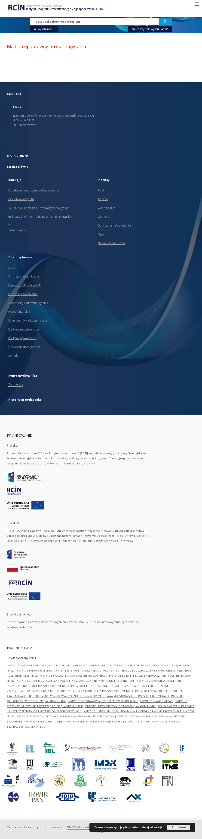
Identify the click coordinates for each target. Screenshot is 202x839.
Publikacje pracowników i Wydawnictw (33, 190)
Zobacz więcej (18, 230)
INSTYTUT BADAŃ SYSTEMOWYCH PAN (40, 670)
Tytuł (101, 190)
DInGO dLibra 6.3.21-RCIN (85, 827)
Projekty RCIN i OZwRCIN (24, 285)
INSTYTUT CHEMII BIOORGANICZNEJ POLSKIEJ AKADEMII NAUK (54, 680)
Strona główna (18, 167)
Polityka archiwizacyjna (23, 329)
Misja (11, 268)
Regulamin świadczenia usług (27, 320)
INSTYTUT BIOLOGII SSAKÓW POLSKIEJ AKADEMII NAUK (74, 675)
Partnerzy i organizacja (23, 276)
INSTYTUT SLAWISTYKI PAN (156, 701)
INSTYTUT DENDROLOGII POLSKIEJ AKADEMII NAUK (38, 686)
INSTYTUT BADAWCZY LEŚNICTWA (86, 670)
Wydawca (104, 217)
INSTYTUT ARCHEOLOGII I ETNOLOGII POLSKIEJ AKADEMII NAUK (88, 665)
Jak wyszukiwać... (44, 29)
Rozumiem (179, 827)
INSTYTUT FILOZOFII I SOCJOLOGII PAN (95, 686)
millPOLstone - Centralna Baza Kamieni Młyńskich (40, 217)
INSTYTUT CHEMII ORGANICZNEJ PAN (159, 680)
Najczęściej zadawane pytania (28, 303)
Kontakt (13, 356)
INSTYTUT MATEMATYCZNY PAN (27, 665)
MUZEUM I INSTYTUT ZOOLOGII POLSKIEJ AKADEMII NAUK (120, 706)
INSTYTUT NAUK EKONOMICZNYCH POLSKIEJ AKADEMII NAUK (53, 716)
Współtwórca (106, 208)
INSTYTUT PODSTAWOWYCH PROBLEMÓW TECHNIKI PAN (103, 701)
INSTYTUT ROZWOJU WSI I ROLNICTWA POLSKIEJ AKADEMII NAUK (132, 716)
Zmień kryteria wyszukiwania (149, 29)
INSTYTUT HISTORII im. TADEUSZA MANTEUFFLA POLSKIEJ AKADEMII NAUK (88, 691)
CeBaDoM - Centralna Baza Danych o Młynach (38, 208)
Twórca (103, 199)
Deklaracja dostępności (24, 347)
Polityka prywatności (22, 338)
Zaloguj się (15, 384)
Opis (101, 234)
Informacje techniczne (23, 294)
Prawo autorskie (19, 312)
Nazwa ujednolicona (111, 243)
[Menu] (197, 3)
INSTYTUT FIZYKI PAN (136, 721)
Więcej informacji (151, 827)
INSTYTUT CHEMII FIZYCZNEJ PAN (114, 680)
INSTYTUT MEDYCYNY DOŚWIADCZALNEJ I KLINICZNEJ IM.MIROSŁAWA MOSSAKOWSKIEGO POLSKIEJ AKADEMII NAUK (99, 696)
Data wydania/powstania (114, 225)
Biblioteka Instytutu (21, 199)
